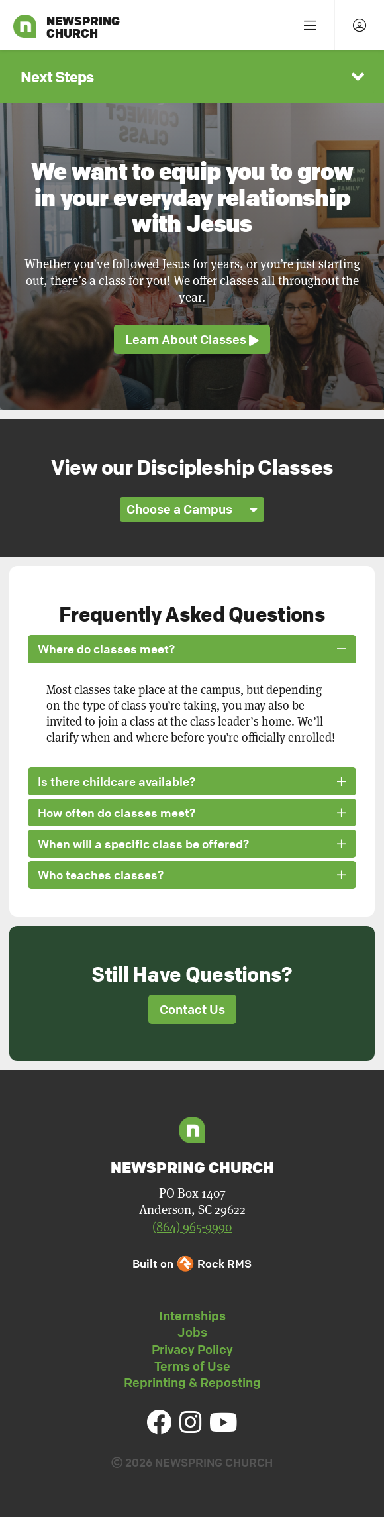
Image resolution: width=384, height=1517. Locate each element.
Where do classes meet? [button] (192, 649)
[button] (192, 76)
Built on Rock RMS (192, 1263)
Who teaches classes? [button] (192, 875)
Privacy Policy (192, 1349)
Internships (192, 1315)
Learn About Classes (192, 339)
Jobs (192, 1332)
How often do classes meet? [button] (192, 812)
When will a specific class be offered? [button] (192, 843)
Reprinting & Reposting (192, 1382)
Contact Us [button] (192, 1009)
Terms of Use (192, 1366)
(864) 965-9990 (192, 1227)
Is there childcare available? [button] (192, 781)
